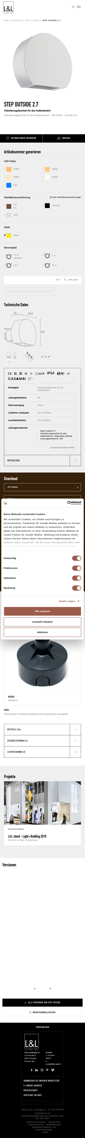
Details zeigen (67, 601)
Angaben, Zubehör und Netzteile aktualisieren (29, 291)
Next (50, 988)
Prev (34, 988)
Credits (45, 1132)
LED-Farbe (10, 161)
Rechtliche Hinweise (35, 1122)
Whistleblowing (54, 1125)
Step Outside (32, 20)
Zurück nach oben (42, 1027)
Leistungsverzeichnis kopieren (62, 447)
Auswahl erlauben (42, 621)
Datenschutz (54, 1122)
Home (6, 20)
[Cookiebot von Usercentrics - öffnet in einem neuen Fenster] (67, 503)
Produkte (17, 20)
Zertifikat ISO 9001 (33, 1095)
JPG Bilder (12, 487)
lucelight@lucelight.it (53, 1064)
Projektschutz (31, 1090)
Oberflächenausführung (17, 197)
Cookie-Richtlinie (35, 1125)
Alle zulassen (42, 611)
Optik (7, 227)
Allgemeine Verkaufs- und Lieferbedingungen (44, 1128)
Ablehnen (42, 632)
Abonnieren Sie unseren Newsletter (41, 1080)
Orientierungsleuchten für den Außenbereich (27, 111)
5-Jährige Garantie (33, 1085)
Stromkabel (10, 248)
